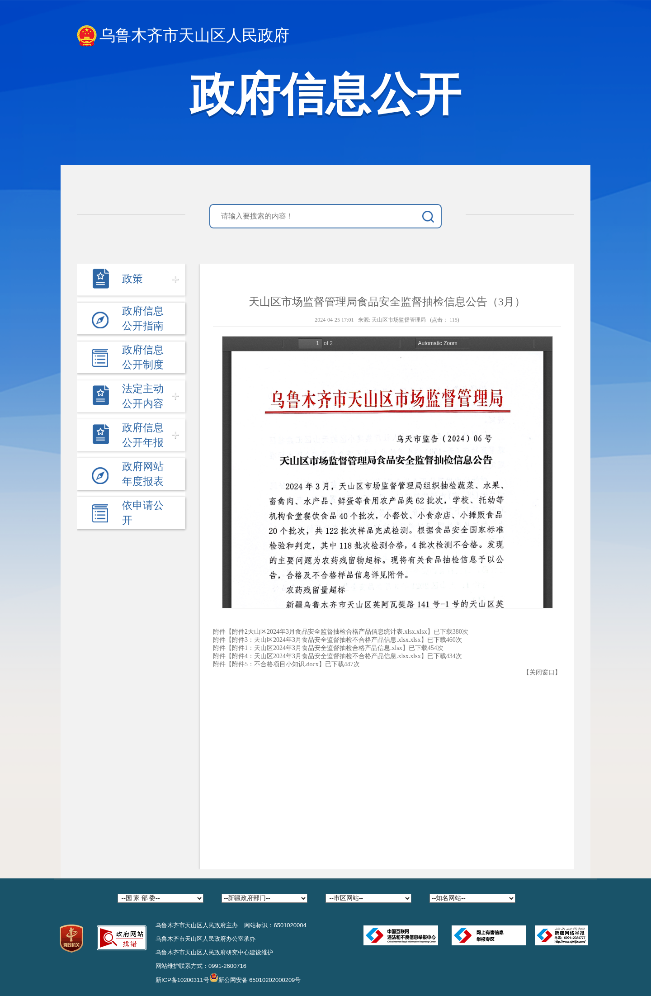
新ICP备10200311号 (182, 980)
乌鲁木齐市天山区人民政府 (183, 36)
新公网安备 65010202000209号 (255, 977)
